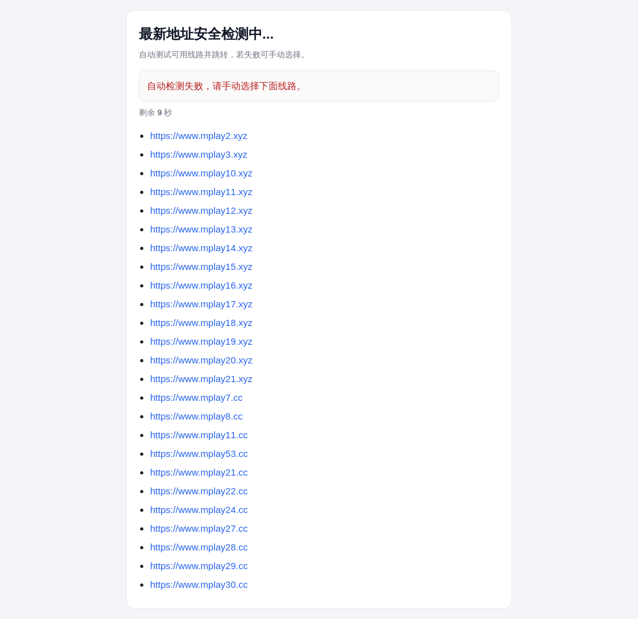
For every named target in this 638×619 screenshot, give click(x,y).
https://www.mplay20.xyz (201, 360)
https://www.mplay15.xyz (201, 266)
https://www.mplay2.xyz (198, 135)
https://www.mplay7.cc (196, 397)
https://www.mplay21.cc (199, 472)
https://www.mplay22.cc (199, 491)
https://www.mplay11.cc (199, 434)
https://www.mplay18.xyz (201, 322)
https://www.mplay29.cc (199, 565)
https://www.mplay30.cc (199, 584)
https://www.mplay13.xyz (201, 229)
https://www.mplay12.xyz (201, 210)
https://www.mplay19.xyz (201, 341)
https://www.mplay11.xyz (201, 191)
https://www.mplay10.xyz (201, 173)
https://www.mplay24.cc (199, 509)
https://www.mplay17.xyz (201, 304)
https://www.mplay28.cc (199, 547)
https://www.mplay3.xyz (198, 154)
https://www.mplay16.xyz (201, 285)
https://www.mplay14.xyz (201, 247)
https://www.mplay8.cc (196, 416)
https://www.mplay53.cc (199, 453)
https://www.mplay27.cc (199, 528)
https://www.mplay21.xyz (201, 378)
